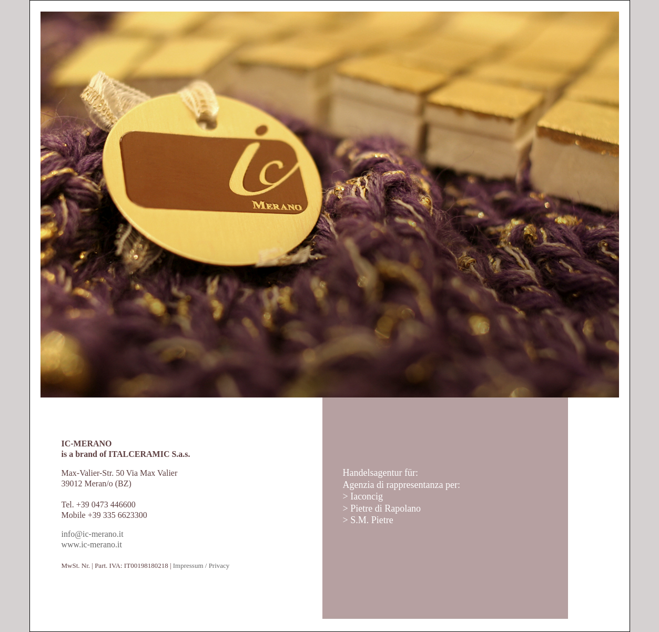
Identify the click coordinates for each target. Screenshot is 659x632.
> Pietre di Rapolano (382, 508)
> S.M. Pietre (368, 520)
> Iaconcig (363, 496)
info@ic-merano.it (93, 533)
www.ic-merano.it (92, 544)
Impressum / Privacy (201, 565)
